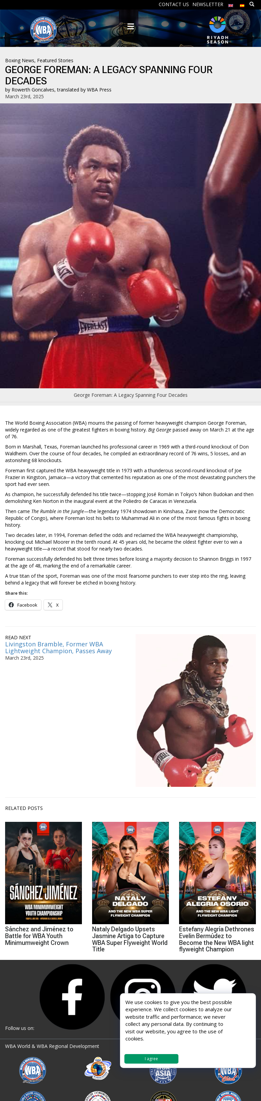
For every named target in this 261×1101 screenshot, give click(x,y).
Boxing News (19, 60)
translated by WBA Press (84, 89)
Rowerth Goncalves (33, 89)
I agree (151, 1059)
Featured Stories (55, 60)
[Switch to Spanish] (242, 4)
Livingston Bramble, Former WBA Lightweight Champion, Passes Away (58, 647)
